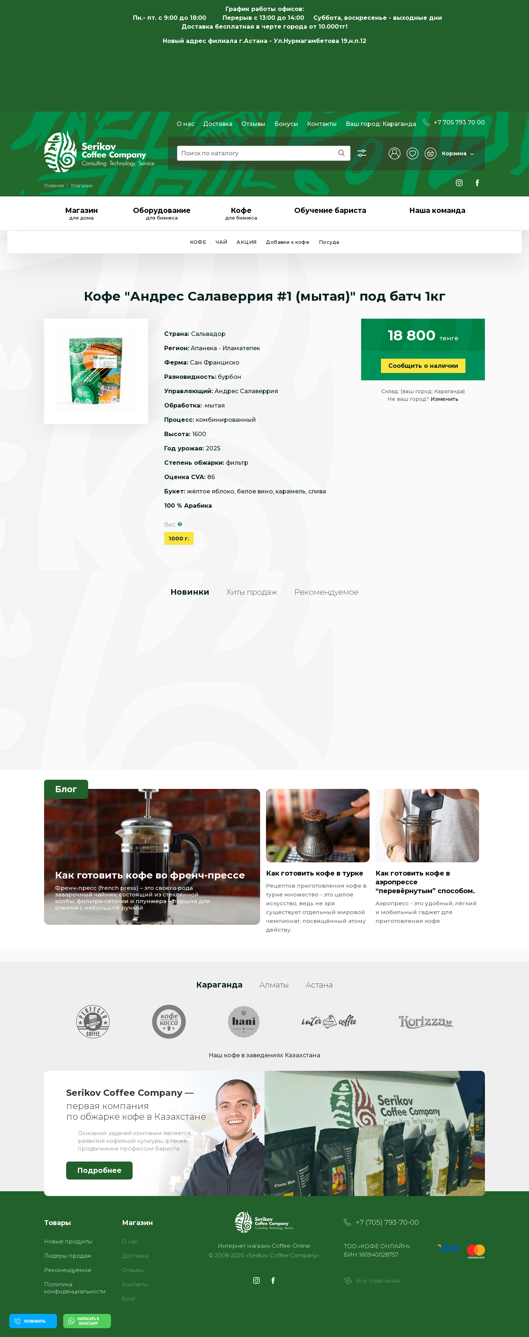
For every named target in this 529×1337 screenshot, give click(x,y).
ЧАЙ (221, 242)
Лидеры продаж (67, 1255)
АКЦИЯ (246, 242)
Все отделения (372, 1280)
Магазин (82, 185)
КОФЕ (198, 242)
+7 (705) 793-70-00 (387, 1222)
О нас (185, 123)
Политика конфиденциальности (75, 1288)
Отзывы (253, 123)
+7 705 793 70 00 (454, 122)
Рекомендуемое (67, 1270)
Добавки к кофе (287, 242)
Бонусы (286, 123)
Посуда (329, 242)
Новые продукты (68, 1241)
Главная (54, 185)
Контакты (322, 123)
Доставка (218, 123)
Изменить (444, 399)
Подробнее (99, 1170)
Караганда (399, 123)
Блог (66, 789)
